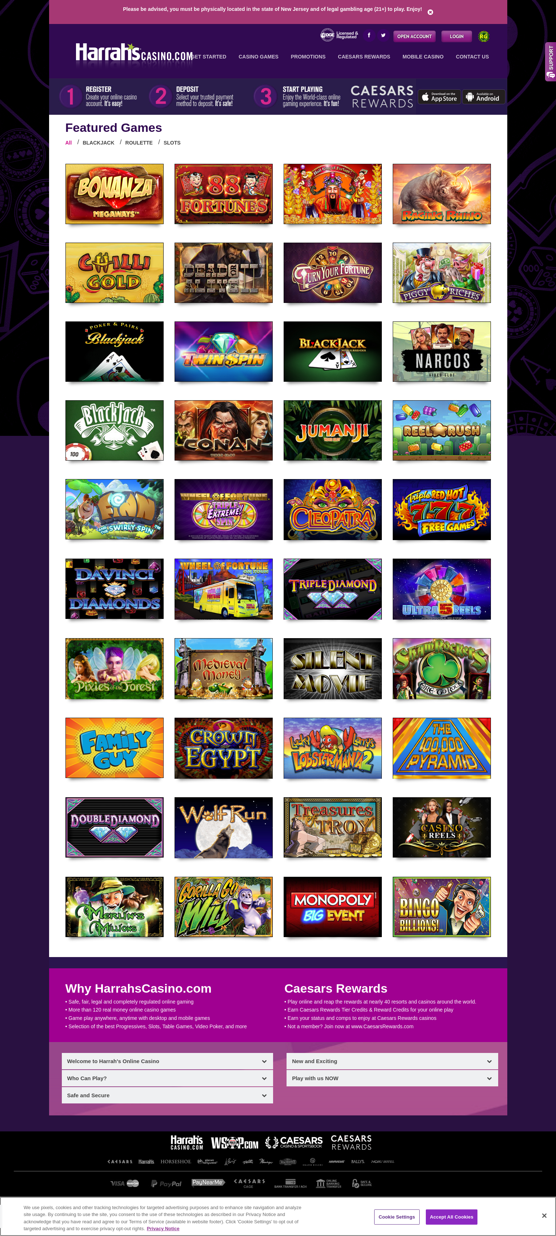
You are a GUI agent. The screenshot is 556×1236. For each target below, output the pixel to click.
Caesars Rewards (364, 57)
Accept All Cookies (451, 1217)
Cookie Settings (397, 1217)
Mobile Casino (423, 57)
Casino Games (259, 57)
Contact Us (472, 57)
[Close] (544, 1216)
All (68, 143)
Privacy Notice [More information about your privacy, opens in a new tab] (163, 1228)
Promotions (308, 57)
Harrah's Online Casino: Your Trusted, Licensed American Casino (131, 54)
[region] (278, 1216)
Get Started (209, 57)
